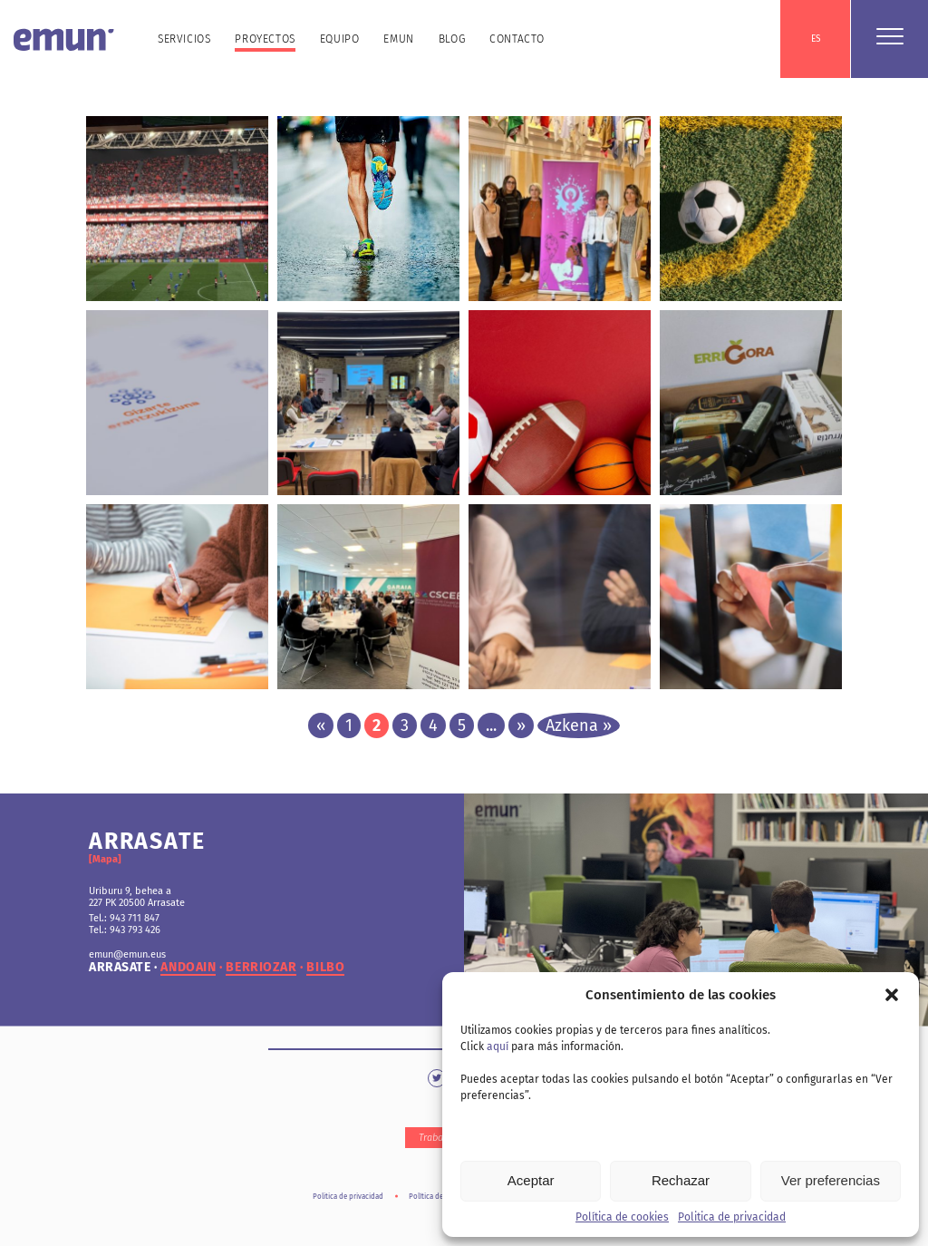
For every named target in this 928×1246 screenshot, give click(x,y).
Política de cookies (622, 1217)
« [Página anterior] (320, 725)
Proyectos (265, 39)
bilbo (325, 967)
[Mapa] (105, 859)
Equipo (340, 39)
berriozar (261, 967)
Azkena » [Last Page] (579, 725)
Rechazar (681, 1180)
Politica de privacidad (732, 1217)
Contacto (517, 39)
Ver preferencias (830, 1180)
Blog (452, 39)
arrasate (119, 967)
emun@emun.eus (127, 954)
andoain (188, 967)
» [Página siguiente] (521, 725)
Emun (398, 39)
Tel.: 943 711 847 (124, 918)
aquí (497, 1046)
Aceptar (531, 1180)
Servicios (184, 39)
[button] (892, 995)
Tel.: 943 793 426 (124, 930)
